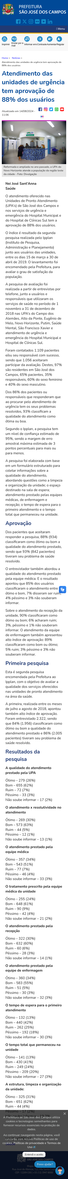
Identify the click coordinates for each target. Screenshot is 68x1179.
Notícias (16, 58)
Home (5, 58)
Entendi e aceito (34, 1154)
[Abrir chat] (59, 1170)
